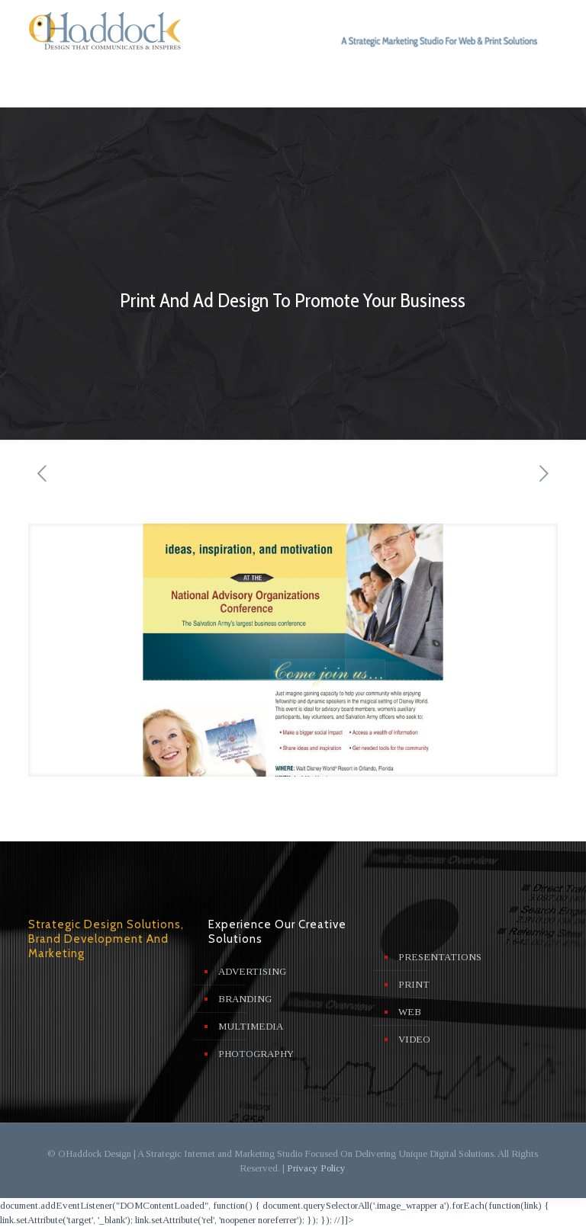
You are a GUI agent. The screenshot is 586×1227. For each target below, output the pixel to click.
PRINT (414, 984)
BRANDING (245, 998)
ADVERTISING (252, 971)
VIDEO (414, 1039)
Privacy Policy (316, 1168)
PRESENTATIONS (439, 957)
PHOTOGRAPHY (256, 1053)
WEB (409, 1011)
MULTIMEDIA (250, 1026)
